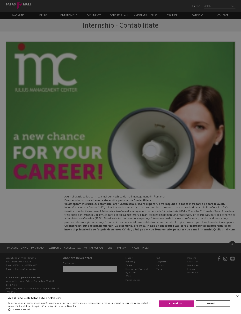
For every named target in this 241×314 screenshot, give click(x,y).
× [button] (237, 296)
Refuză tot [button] (213, 303)
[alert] (120, 157)
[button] (80, 310)
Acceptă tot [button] (176, 303)
